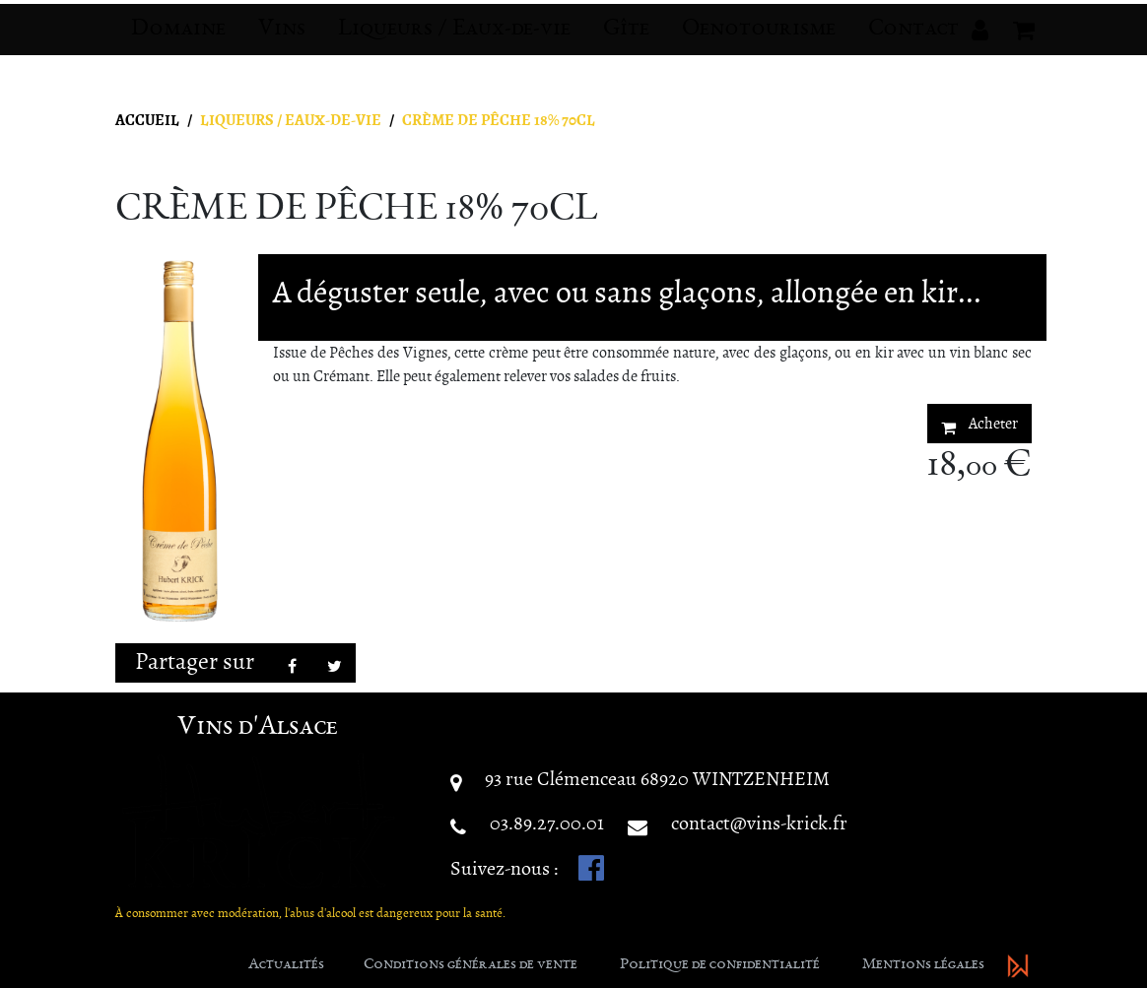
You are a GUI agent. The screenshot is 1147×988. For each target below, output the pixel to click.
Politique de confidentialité (720, 965)
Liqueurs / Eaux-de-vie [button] (454, 45)
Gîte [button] (626, 45)
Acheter (979, 424)
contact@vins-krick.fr (759, 823)
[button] (980, 45)
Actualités (286, 965)
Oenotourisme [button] (759, 45)
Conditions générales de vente (470, 965)
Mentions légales (923, 965)
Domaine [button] (178, 45)
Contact (913, 45)
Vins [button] (281, 45)
